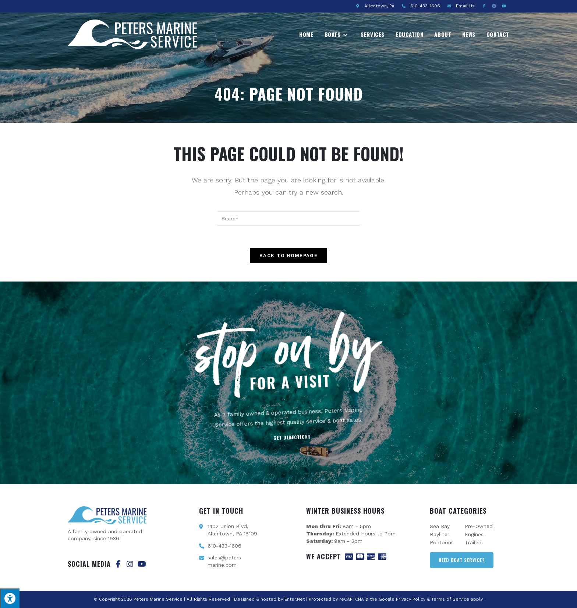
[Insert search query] (288, 218)
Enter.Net (294, 599)
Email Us (465, 5)
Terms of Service (450, 599)
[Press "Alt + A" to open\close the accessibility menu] (10, 598)
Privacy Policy (410, 599)
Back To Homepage (288, 255)
